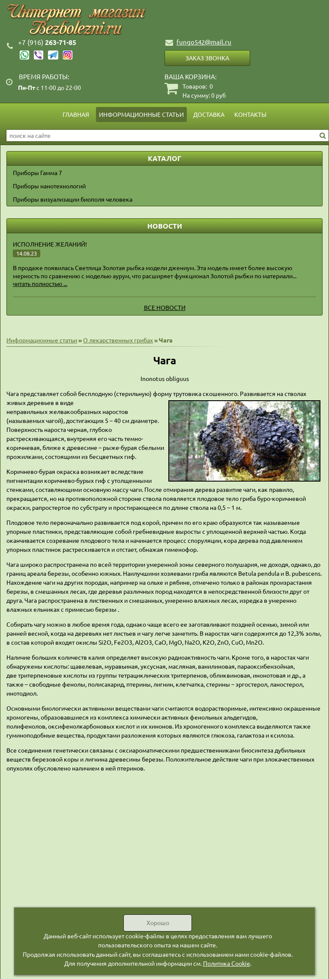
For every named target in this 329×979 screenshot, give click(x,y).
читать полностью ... (40, 283)
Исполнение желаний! (50, 244)
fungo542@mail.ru (203, 42)
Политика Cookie (226, 963)
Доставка (208, 114)
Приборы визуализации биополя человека (72, 199)
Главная (76, 114)
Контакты (250, 114)
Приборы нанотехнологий (49, 186)
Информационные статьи (141, 114)
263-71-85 (47, 42)
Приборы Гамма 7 (37, 172)
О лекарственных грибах (118, 340)
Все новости (164, 307)
